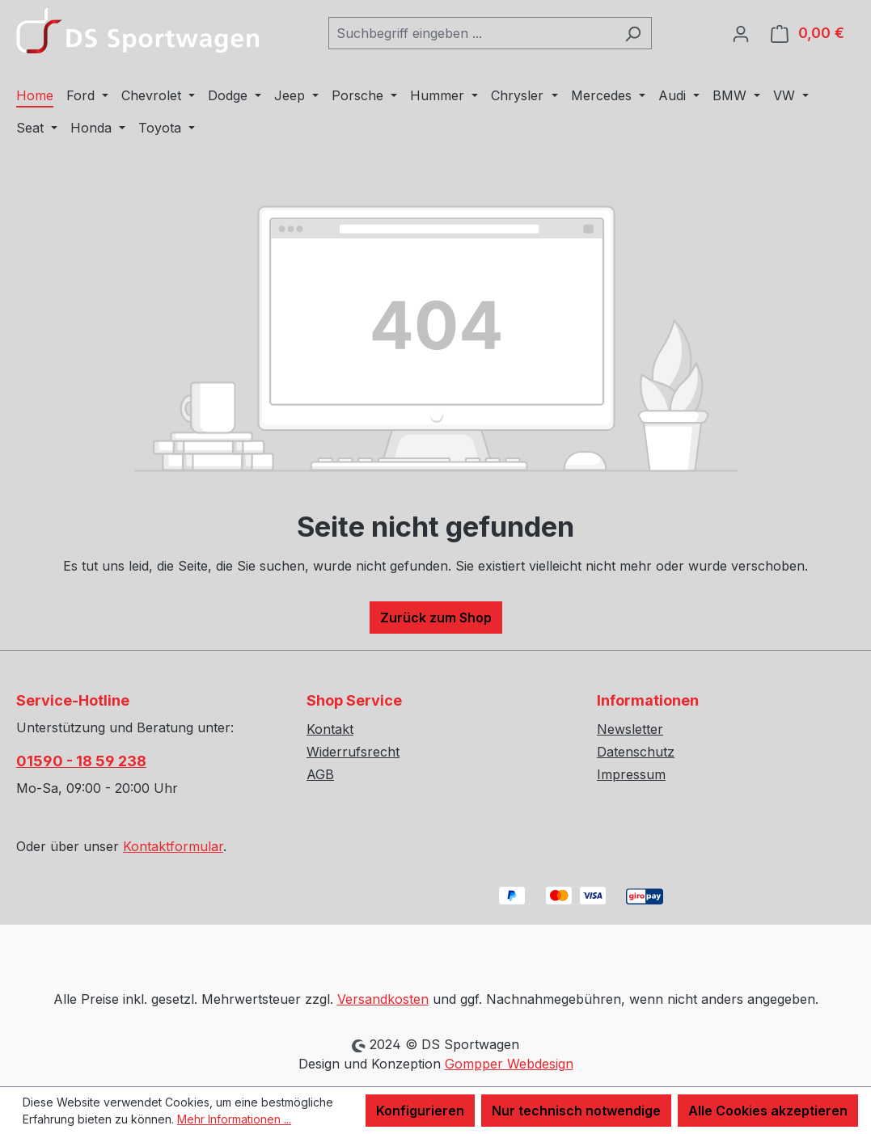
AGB (320, 774)
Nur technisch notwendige (576, 1110)
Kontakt (330, 729)
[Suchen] (633, 33)
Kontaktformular (173, 846)
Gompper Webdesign (509, 1064)
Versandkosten (383, 999)
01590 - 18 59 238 (81, 760)
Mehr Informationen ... (234, 1119)
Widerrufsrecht (353, 752)
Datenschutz (635, 752)
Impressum (631, 774)
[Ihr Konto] (740, 33)
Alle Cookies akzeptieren (768, 1110)
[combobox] (471, 33)
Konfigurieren (420, 1110)
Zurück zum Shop (436, 617)
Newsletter (630, 729)
